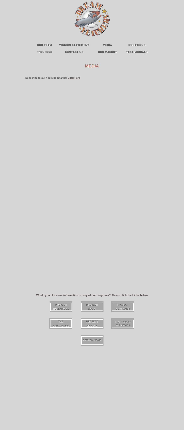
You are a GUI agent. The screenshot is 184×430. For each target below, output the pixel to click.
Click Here (74, 77)
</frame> (107, 113)
